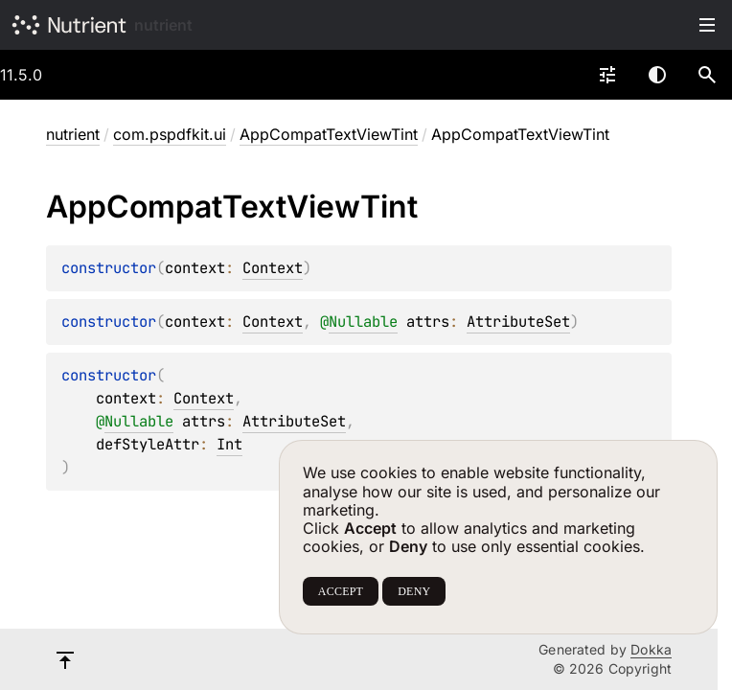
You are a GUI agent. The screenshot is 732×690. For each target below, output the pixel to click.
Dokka (651, 649)
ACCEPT (340, 591)
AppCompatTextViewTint (329, 134)
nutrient (163, 24)
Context (272, 268)
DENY (414, 591)
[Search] (707, 75)
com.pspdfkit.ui (169, 134)
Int (229, 444)
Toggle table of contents (707, 25)
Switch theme (657, 75)
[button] (707, 75)
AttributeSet (518, 321)
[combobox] (607, 75)
